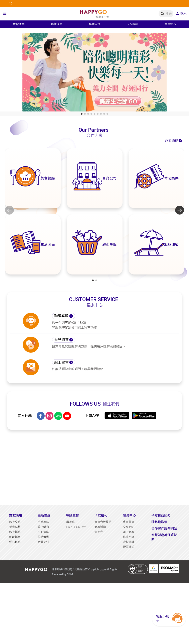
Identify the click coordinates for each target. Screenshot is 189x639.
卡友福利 (100, 515)
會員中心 (129, 515)
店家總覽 (171, 141)
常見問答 (61, 340)
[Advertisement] (94, 467)
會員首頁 (128, 522)
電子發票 (128, 532)
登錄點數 (14, 527)
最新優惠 (44, 515)
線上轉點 (14, 532)
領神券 (98, 532)
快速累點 (43, 522)
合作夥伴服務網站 (164, 529)
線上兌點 (14, 522)
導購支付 (72, 515)
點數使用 (15, 515)
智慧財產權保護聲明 (164, 537)
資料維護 (128, 542)
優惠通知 (128, 547)
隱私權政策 (159, 522)
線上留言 (61, 363)
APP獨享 (43, 532)
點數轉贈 (14, 537)
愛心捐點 (14, 542)
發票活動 (100, 527)
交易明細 (128, 527)
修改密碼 (128, 537)
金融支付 (43, 542)
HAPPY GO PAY (76, 527)
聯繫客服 (61, 316)
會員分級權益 (102, 522)
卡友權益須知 (161, 515)
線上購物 (43, 527)
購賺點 (70, 522)
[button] (4, 13)
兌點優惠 (43, 537)
